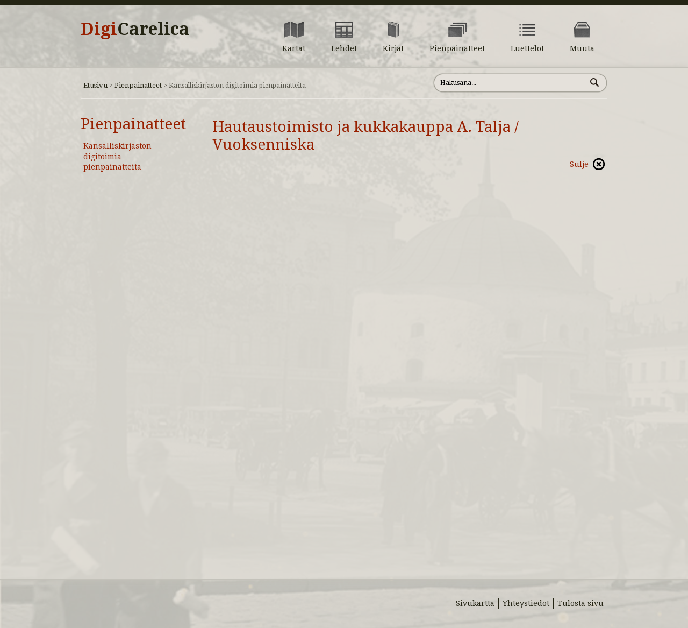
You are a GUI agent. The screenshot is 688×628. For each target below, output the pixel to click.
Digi (135, 29)
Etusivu (95, 85)
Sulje (579, 164)
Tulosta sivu (580, 603)
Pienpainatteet (138, 85)
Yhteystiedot (526, 603)
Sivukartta (475, 603)
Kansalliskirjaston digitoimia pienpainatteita (117, 156)
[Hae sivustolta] (509, 83)
